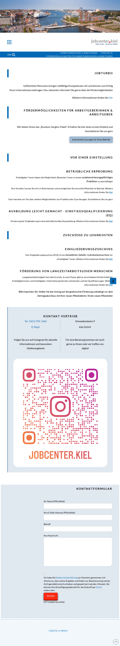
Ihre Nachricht (78, 537)
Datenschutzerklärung (66, 577)
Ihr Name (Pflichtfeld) (78, 504)
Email (99, 587)
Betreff (78, 527)
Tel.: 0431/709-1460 (36, 321)
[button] (9, 42)
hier (111, 97)
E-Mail (35, 327)
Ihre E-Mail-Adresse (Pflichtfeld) (78, 515)
